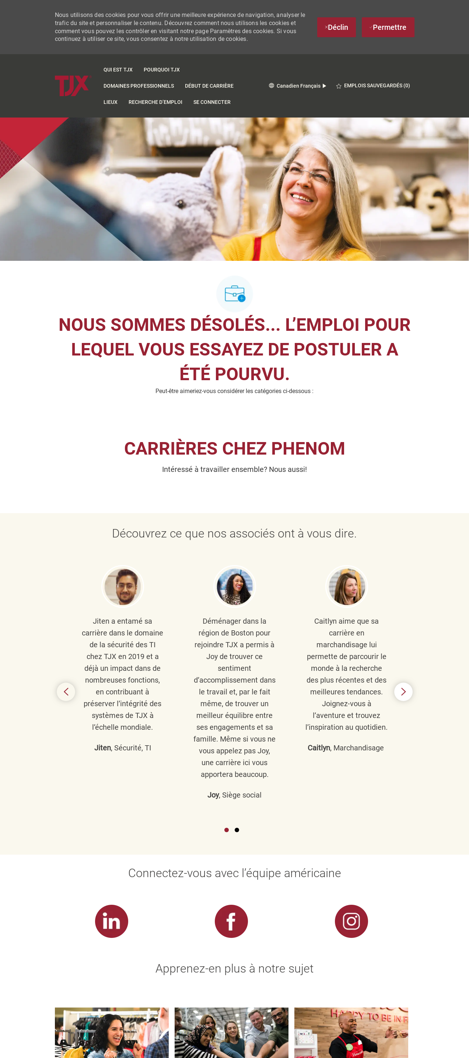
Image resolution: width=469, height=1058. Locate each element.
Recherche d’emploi (155, 102)
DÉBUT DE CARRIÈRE (209, 85)
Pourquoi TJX (162, 69)
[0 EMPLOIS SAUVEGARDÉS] (373, 85)
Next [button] (403, 593)
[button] (297, 86)
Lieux (111, 102)
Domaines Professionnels (139, 85)
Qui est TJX (118, 69)
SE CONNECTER (212, 102)
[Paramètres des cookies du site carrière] (231, 1009)
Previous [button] (66, 593)
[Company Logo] (73, 86)
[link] (112, 725)
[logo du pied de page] (70, 1045)
